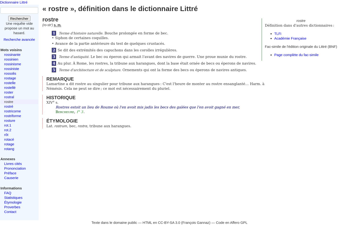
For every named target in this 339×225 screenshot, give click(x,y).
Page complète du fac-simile (296, 55)
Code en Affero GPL (231, 223)
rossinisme (12, 64)
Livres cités (13, 164)
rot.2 (7, 130)
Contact (10, 212)
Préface (10, 173)
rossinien (11, 59)
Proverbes (12, 207)
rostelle (10, 83)
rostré (8, 106)
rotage (9, 144)
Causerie (11, 178)
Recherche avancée (19, 39)
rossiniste (11, 69)
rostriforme (12, 116)
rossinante (12, 55)
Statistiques (13, 198)
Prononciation (15, 168)
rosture (9, 121)
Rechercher (19, 18)
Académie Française (290, 38)
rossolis (10, 73)
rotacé (9, 139)
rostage (10, 78)
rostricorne (12, 111)
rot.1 (7, 125)
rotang (9, 149)
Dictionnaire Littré (14, 2)
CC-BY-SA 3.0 (169, 223)
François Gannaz (195, 223)
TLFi (277, 34)
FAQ (7, 193)
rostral (9, 97)
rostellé (10, 88)
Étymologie (13, 202)
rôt (6, 135)
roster (8, 92)
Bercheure (65, 112)
